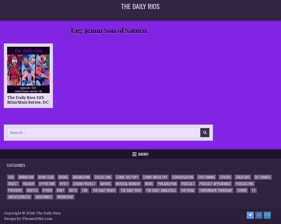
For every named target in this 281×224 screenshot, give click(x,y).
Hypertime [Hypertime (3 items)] (47, 183)
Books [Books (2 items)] (63, 177)
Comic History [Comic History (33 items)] (127, 177)
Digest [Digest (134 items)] (13, 183)
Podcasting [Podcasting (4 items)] (245, 183)
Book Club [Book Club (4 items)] (46, 177)
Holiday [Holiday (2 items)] (28, 183)
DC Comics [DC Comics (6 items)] (263, 177)
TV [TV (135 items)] (253, 190)
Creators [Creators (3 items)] (243, 177)
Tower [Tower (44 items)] (242, 190)
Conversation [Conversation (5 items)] (182, 177)
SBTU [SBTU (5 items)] (73, 190)
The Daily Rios (140, 6)
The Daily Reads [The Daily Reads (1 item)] (104, 190)
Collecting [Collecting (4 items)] (103, 177)
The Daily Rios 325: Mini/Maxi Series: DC (28, 99)
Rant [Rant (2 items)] (60, 190)
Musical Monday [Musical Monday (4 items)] (128, 183)
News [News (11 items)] (149, 183)
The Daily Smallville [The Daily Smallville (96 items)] (161, 190)
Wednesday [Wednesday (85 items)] (65, 197)
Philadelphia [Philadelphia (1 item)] (167, 183)
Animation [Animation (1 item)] (26, 177)
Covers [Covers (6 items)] (225, 177)
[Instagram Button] (258, 215)
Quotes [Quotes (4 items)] (32, 190)
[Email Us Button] (267, 215)
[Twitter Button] (250, 215)
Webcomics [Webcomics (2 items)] (43, 197)
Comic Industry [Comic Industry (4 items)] (155, 177)
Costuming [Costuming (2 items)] (206, 177)
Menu (143, 154)
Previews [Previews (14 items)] (15, 190)
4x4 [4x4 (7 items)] (11, 177)
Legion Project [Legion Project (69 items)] (84, 183)
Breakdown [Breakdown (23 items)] (81, 177)
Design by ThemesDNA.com (28, 219)
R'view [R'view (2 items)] (47, 190)
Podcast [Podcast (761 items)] (188, 183)
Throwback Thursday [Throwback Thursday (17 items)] (215, 190)
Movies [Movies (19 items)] (105, 183)
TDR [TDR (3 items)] (85, 190)
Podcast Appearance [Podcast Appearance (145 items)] (215, 183)
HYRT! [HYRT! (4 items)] (64, 183)
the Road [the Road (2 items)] (187, 190)
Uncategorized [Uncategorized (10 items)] (19, 197)
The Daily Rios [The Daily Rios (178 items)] (130, 190)
